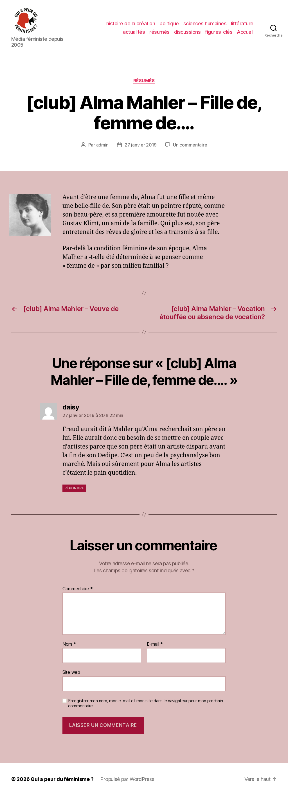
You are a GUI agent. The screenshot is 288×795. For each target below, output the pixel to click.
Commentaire (77, 588)
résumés (159, 32)
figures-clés (218, 32)
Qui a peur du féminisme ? (62, 779)
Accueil (245, 32)
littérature (242, 23)
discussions (187, 32)
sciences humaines (205, 23)
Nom (69, 644)
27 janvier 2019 (141, 145)
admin (102, 145)
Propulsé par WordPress (127, 779)
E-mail (155, 644)
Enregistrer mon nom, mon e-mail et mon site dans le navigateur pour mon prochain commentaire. (145, 703)
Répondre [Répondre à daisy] (74, 488)
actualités (134, 32)
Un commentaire (190, 145)
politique (169, 23)
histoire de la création (130, 23)
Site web (71, 672)
